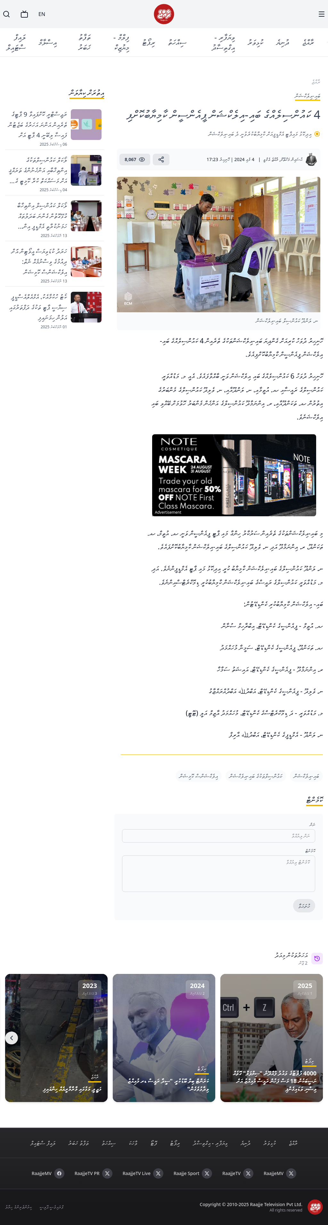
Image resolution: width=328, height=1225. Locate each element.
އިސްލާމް (48, 42)
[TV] (24, 14)
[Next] (11, 1038)
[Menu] (321, 14)
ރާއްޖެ (309, 42)
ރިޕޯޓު (149, 42)
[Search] (6, 14)
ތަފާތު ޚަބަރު (84, 42)
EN (41, 14)
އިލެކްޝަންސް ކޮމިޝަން (198, 776)
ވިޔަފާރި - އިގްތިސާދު (224, 42)
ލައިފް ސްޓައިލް (16, 42)
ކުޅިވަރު (257, 42)
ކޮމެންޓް (310, 851)
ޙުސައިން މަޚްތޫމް (291, 159)
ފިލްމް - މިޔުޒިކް (122, 42)
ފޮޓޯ (153, 1143)
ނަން (312, 824)
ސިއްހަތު (177, 42)
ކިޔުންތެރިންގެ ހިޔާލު (18, 1207)
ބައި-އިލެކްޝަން (306, 776)
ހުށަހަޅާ (304, 906)
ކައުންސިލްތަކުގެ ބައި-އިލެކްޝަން (255, 776)
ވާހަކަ (132, 1143)
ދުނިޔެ (284, 42)
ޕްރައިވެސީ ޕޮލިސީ (51, 1207)
